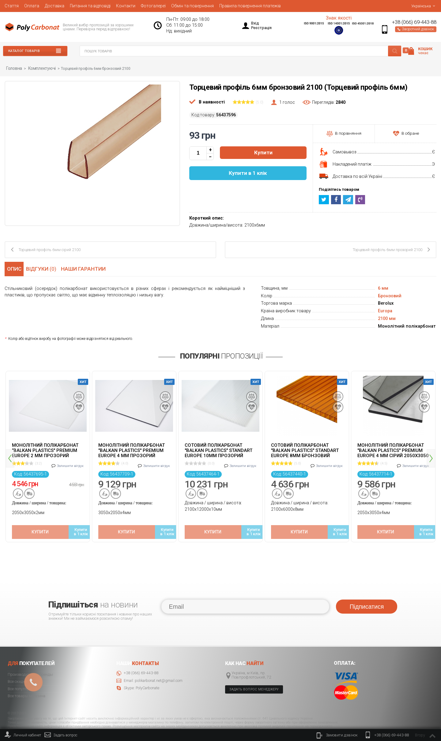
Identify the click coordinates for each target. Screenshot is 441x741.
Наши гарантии (86, 268)
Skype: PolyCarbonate (137, 670)
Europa (385, 310)
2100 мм (387, 318)
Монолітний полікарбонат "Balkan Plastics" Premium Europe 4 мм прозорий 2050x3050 (131, 449)
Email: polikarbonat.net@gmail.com (149, 663)
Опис (13, 268)
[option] (48, 451)
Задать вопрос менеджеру (254, 672)
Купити (263, 152)
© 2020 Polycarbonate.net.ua (417, 723)
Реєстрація (261, 27)
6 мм (383, 288)
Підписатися (367, 588)
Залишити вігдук (70, 463)
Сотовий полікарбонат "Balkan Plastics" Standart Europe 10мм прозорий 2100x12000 (218, 449)
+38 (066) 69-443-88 (414, 22)
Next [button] (431, 449)
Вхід (255, 23)
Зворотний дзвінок (416, 29)
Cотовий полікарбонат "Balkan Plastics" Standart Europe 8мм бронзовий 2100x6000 (305, 449)
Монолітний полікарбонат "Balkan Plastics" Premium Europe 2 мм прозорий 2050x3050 (45, 449)
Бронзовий (389, 295)
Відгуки (43, 268)
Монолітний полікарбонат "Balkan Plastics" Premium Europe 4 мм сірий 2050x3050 (393, 449)
